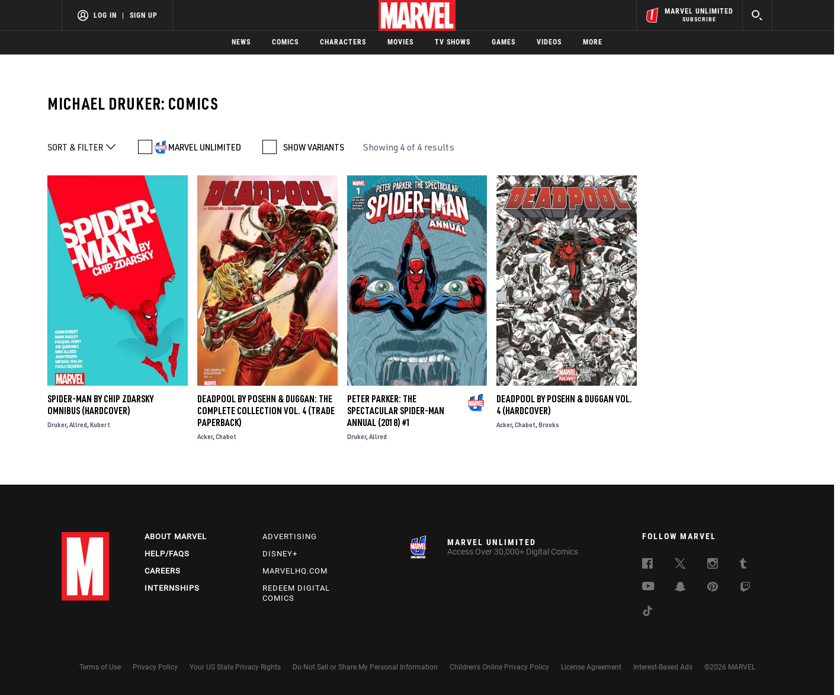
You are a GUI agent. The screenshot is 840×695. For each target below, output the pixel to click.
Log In (105, 15)
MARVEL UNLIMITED (204, 147)
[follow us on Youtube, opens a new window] (648, 587)
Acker (205, 436)
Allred (78, 424)
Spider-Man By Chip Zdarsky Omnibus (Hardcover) (100, 405)
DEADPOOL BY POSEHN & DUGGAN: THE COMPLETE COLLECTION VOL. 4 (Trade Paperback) (266, 410)
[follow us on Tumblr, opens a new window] (743, 565)
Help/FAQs (167, 553)
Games (503, 42)
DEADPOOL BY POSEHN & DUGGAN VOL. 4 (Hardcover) (564, 405)
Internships (172, 588)
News (241, 42)
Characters (343, 42)
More (592, 42)
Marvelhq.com (295, 570)
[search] (757, 15)
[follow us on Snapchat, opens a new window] (680, 588)
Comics (285, 42)
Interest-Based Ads (662, 667)
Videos (549, 42)
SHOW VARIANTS (313, 147)
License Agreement (591, 667)
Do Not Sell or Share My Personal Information (365, 667)
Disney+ (279, 553)
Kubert (100, 424)
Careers (163, 570)
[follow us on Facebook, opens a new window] (647, 565)
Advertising (289, 536)
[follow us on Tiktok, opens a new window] (647, 613)
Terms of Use (100, 667)
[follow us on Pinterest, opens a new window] (712, 588)
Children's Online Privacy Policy (499, 667)
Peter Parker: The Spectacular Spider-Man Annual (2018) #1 (395, 410)
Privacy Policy (155, 667)
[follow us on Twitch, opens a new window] (745, 589)
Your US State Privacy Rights (235, 667)
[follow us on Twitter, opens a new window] (680, 565)
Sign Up (144, 15)
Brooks (548, 424)
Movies (400, 42)
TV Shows (452, 42)
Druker (56, 424)
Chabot (226, 436)
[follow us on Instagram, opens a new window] (712, 565)
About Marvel (176, 536)
